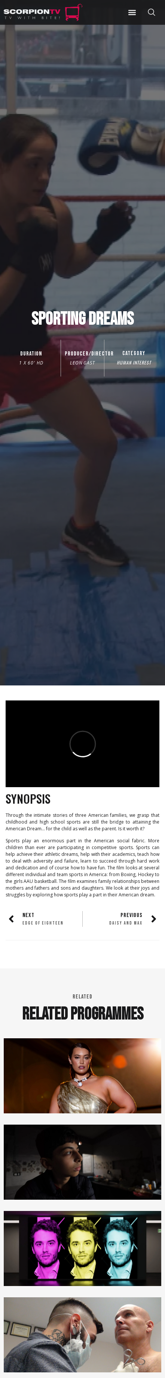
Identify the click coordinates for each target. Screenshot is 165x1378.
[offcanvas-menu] (151, 12)
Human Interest (134, 362)
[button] (132, 12)
